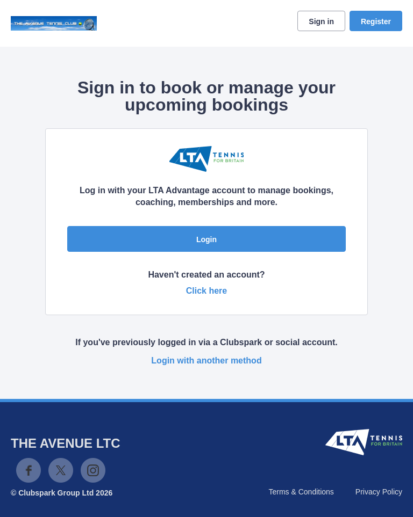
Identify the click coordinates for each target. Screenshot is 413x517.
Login (206, 239)
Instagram (93, 470)
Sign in (321, 21)
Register (376, 21)
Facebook (28, 470)
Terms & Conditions (300, 491)
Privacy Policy (378, 491)
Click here (206, 290)
